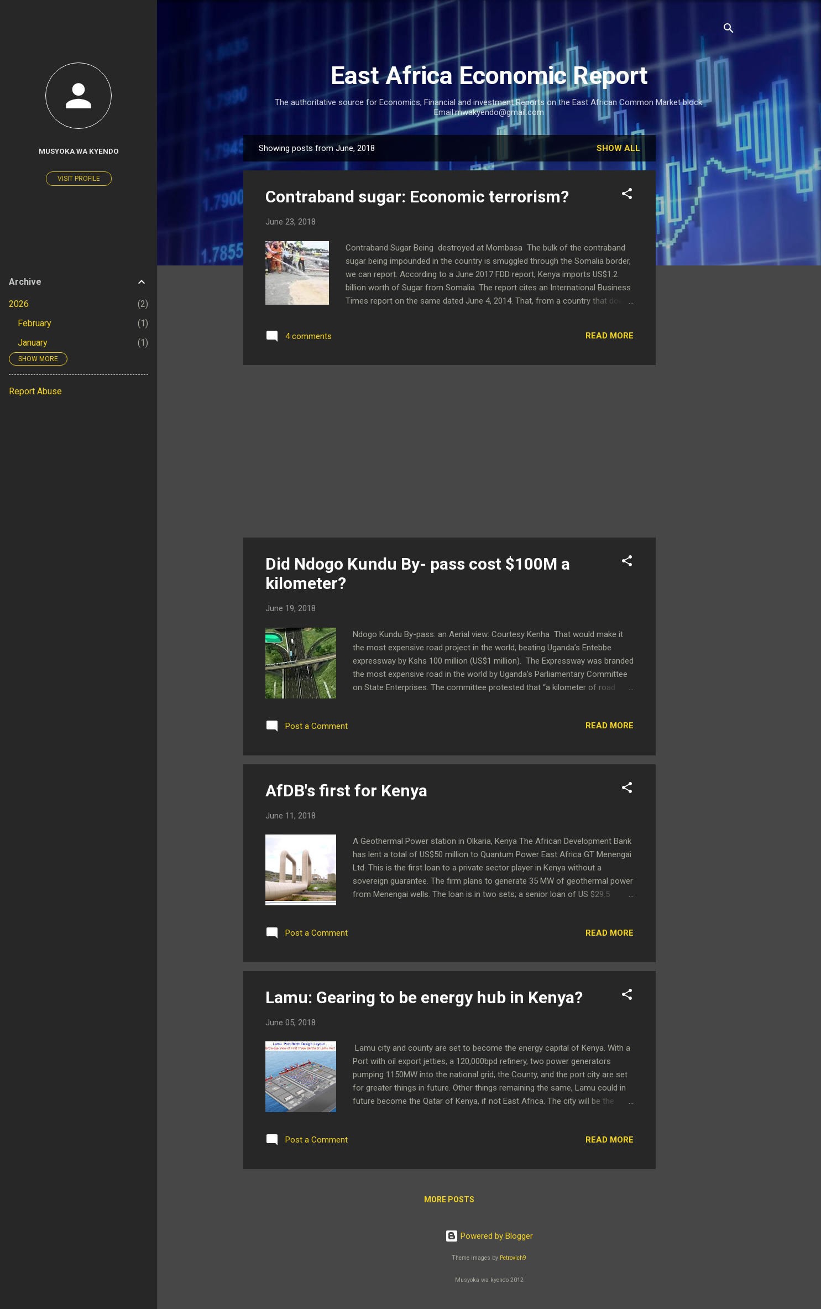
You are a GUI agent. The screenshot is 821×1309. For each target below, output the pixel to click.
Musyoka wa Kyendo (79, 151)
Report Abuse (35, 391)
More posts (449, 1199)
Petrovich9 (513, 1257)
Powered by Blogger (489, 1236)
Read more (609, 336)
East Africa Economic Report (489, 75)
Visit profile (78, 178)
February (34, 323)
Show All (618, 148)
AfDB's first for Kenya (346, 790)
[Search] (728, 30)
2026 (19, 304)
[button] (627, 195)
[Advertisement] (700, 301)
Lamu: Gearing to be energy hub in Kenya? (424, 997)
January (33, 342)
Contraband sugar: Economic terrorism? (417, 196)
